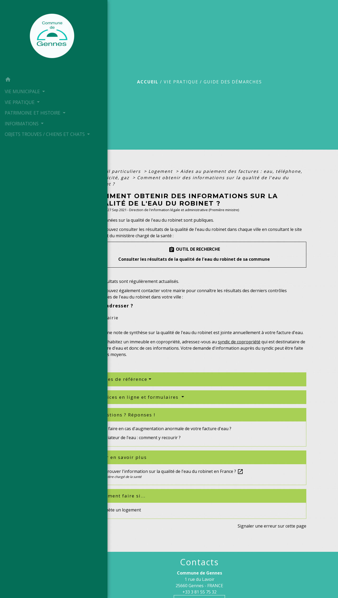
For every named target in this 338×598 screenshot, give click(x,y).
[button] (30, 80)
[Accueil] (30, 37)
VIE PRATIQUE (181, 82)
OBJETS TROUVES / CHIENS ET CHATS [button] (24, 144)
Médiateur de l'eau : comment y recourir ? (140, 437)
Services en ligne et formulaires (138, 397)
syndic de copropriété (239, 342)
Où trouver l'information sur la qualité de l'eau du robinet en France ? (171, 471)
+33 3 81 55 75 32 (199, 592)
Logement (161, 171)
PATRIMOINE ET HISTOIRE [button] (21, 115)
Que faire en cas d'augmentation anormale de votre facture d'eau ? (165, 428)
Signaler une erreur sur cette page (272, 526)
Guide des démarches (233, 82)
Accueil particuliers (117, 171)
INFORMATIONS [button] (21, 130)
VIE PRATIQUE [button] (19, 102)
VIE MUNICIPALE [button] (22, 91)
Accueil (147, 82)
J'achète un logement (120, 510)
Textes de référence (122, 379)
